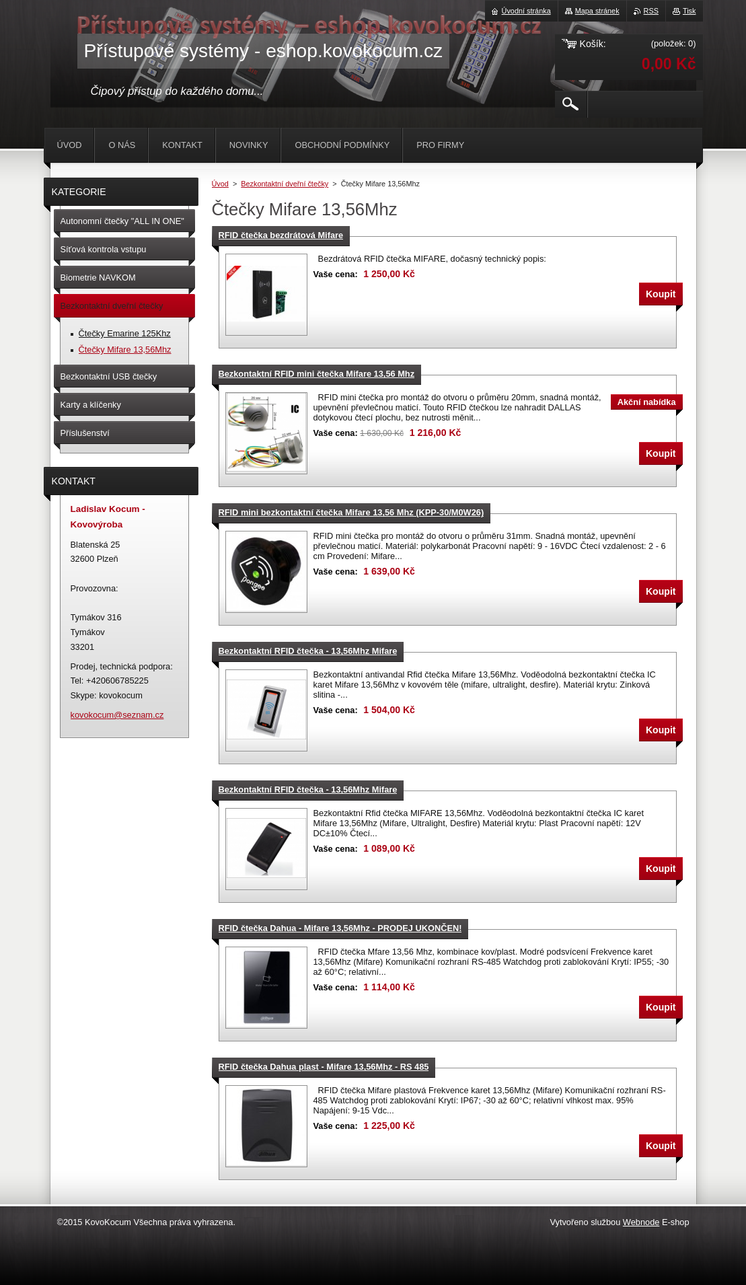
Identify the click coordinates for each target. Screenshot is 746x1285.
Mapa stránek (597, 11)
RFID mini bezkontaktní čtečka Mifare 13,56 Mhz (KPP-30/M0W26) (351, 512)
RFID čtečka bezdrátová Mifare (281, 235)
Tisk (689, 11)
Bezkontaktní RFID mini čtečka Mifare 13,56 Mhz (317, 374)
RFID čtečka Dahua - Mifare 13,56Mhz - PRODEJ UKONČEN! (340, 928)
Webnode (641, 1222)
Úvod (220, 184)
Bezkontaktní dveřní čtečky (284, 184)
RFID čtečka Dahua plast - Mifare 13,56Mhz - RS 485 (324, 1067)
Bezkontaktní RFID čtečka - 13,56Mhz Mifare (308, 651)
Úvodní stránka (526, 11)
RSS (651, 11)
